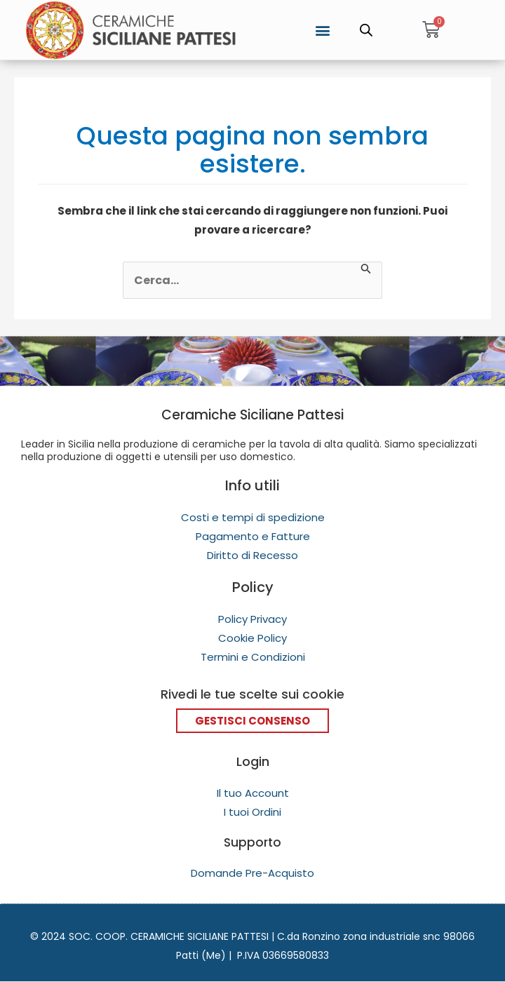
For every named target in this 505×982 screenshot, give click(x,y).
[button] (323, 29)
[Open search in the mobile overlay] (366, 30)
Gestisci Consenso (252, 720)
